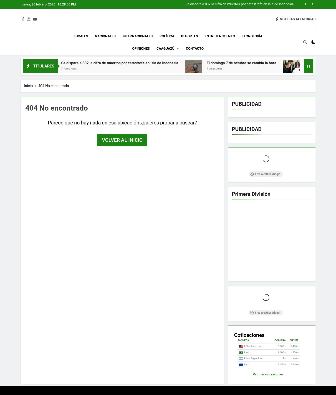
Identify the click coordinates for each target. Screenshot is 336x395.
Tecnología (252, 36)
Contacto (195, 48)
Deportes (189, 36)
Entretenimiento (220, 36)
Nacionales (105, 36)
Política (166, 36)
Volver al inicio (122, 140)
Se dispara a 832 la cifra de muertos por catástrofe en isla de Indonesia (239, 4)
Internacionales (137, 36)
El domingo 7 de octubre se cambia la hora (245, 63)
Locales (81, 36)
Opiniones (141, 48)
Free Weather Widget (265, 174)
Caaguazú (165, 48)
